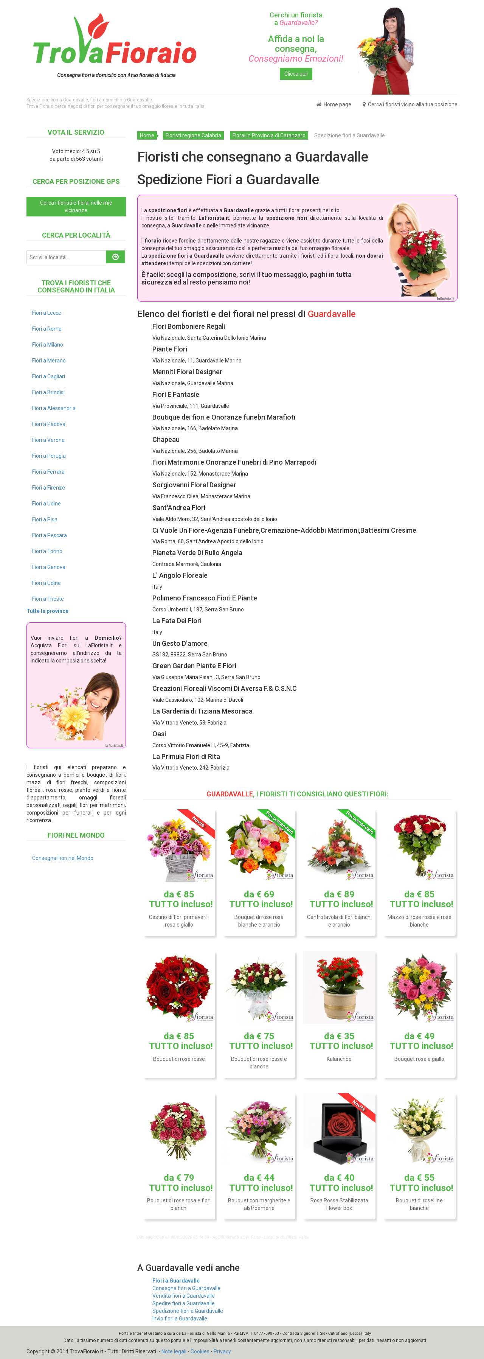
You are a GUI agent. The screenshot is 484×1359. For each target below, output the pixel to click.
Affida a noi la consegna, (295, 49)
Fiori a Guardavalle (176, 1281)
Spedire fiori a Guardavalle (183, 1303)
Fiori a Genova (48, 567)
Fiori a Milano (47, 345)
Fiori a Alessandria (54, 408)
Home (147, 135)
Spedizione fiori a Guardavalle (187, 1311)
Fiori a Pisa (44, 519)
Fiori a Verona (48, 440)
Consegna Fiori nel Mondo (62, 858)
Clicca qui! (296, 74)
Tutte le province (47, 611)
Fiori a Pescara (49, 535)
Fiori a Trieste (48, 599)
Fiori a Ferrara (48, 472)
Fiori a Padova (48, 424)
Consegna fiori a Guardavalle (186, 1288)
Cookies (200, 1351)
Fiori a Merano (49, 361)
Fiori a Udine (46, 504)
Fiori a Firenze (48, 488)
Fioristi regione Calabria (193, 135)
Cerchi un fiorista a (296, 18)
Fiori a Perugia (49, 456)
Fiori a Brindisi (48, 392)
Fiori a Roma (47, 329)
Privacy (222, 1351)
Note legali (173, 1351)
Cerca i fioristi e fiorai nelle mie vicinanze (76, 206)
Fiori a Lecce (46, 313)
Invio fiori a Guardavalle (179, 1318)
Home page (333, 104)
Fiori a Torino (47, 551)
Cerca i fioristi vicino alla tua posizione (410, 104)
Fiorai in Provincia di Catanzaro (269, 135)
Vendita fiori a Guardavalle (183, 1296)
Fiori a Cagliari (48, 376)
